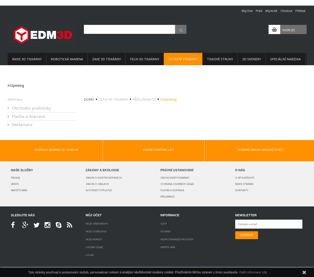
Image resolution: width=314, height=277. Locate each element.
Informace (15, 99)
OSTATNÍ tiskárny (113, 99)
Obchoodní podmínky (175, 177)
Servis (15, 184)
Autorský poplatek (99, 190)
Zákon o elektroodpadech (104, 177)
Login (90, 255)
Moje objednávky (97, 223)
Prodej (15, 177)
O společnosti (244, 177)
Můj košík (271, 11)
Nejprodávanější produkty (176, 239)
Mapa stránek (244, 184)
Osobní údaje (94, 247)
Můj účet (247, 11)
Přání (259, 11)
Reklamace (21, 124)
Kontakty (241, 190)
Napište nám (19, 190)
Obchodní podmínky (31, 108)
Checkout (286, 11)
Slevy (163, 223)
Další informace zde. (253, 272)
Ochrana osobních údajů (177, 184)
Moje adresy (94, 239)
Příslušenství (144, 99)
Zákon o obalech (97, 184)
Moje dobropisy (96, 231)
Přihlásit (300, 11)
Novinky (165, 231)
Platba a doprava (28, 116)
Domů (89, 99)
